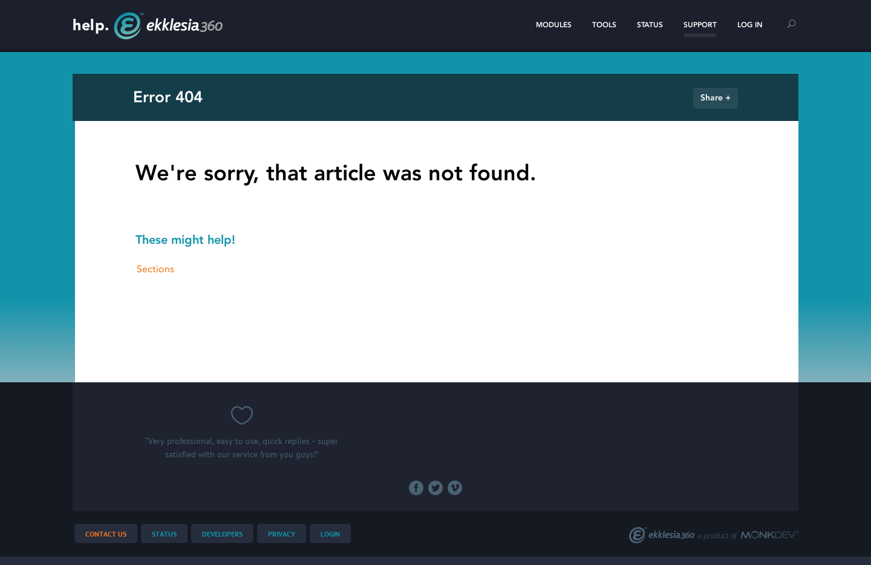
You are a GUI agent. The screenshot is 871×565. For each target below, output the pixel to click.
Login (330, 534)
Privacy (281, 534)
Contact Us (105, 534)
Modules (554, 25)
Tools (604, 25)
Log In (750, 25)
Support (700, 25)
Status (650, 25)
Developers (222, 534)
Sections (155, 269)
